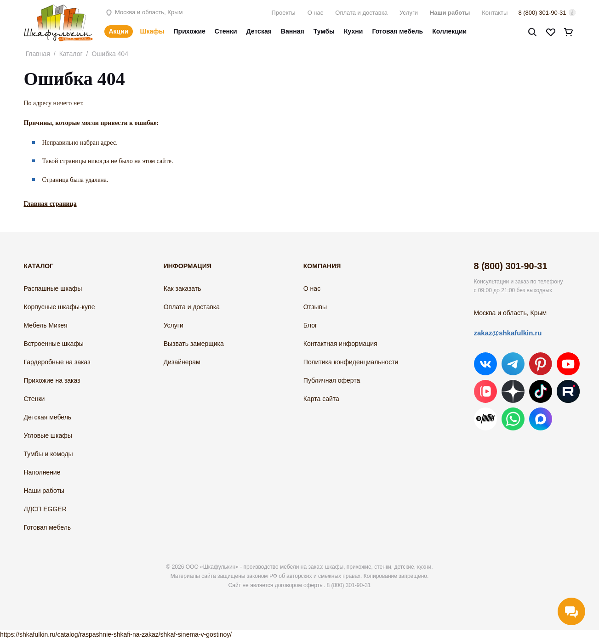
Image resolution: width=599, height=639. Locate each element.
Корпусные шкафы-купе (59, 307)
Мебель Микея (46, 325)
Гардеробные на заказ (57, 362)
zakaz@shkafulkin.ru (508, 333)
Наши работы (450, 12)
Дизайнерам (182, 362)
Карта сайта (321, 398)
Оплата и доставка (361, 12)
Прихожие (189, 31)
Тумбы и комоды (48, 454)
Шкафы (152, 31)
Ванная (292, 31)
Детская (259, 31)
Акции (119, 31)
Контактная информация (340, 343)
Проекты (283, 12)
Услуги (408, 12)
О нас (316, 12)
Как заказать (182, 288)
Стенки (226, 31)
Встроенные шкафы (54, 343)
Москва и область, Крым (143, 12)
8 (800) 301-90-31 (542, 12)
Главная (38, 53)
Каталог (71, 53)
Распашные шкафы (53, 288)
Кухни (353, 31)
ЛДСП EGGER (45, 509)
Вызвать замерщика (194, 343)
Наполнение (42, 472)
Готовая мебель (397, 31)
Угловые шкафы (48, 435)
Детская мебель (48, 417)
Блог (310, 325)
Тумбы (324, 31)
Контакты (495, 12)
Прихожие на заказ (52, 380)
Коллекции (449, 31)
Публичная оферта (331, 380)
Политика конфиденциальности (351, 362)
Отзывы (315, 307)
